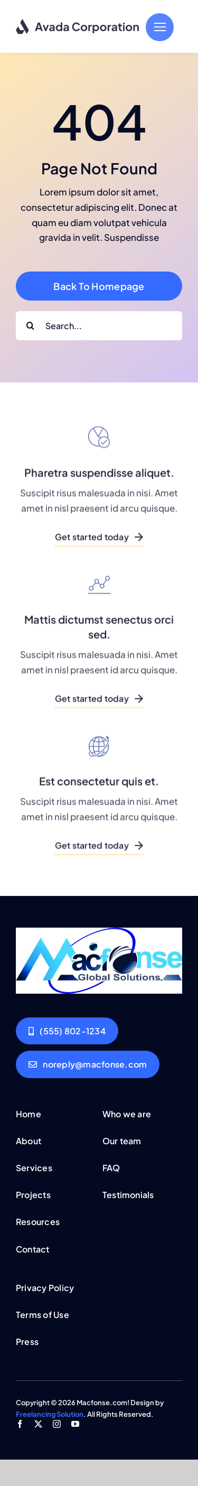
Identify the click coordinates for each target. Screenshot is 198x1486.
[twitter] (38, 1424)
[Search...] (99, 325)
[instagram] (57, 1424)
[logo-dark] (78, 23)
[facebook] (20, 1424)
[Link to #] (160, 27)
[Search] (30, 325)
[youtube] (75, 1424)
